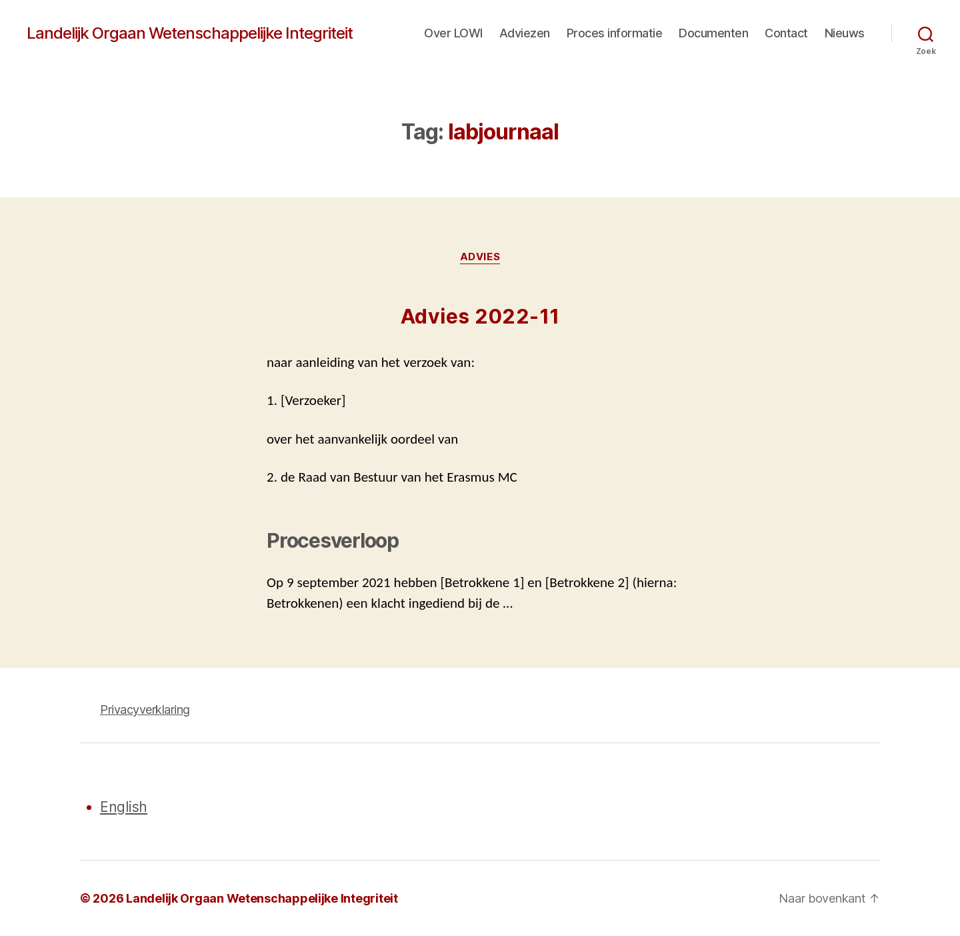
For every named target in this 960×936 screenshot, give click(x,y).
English (123, 807)
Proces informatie (615, 33)
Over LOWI (453, 33)
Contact (786, 33)
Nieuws (845, 33)
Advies (480, 257)
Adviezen (524, 33)
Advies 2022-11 (480, 316)
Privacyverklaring (145, 710)
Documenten (713, 33)
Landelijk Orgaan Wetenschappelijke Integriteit (190, 33)
